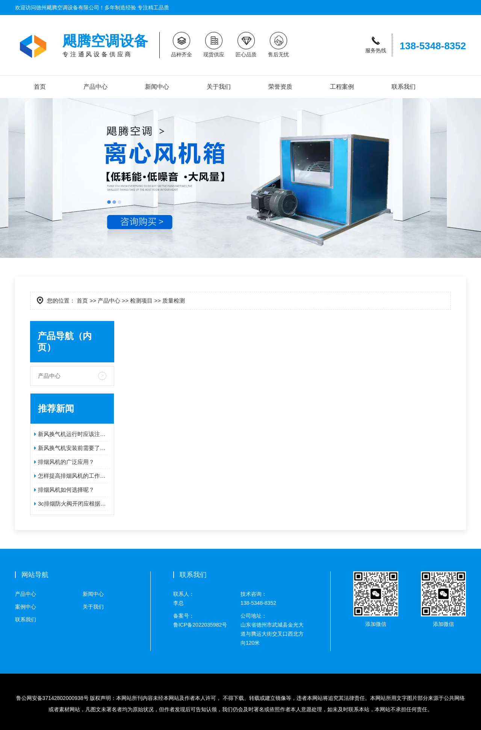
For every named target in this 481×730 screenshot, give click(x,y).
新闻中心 (157, 86)
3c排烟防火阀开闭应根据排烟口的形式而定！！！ (74, 503)
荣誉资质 (280, 86)
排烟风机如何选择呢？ (66, 489)
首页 (40, 86)
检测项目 (141, 300)
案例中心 (25, 607)
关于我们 (219, 86)
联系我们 (404, 86)
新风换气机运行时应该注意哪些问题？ (74, 434)
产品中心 (95, 86)
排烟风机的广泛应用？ (66, 462)
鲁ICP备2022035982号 (206, 619)
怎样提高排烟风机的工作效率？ (74, 476)
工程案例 (342, 86)
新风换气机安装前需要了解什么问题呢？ (74, 448)
